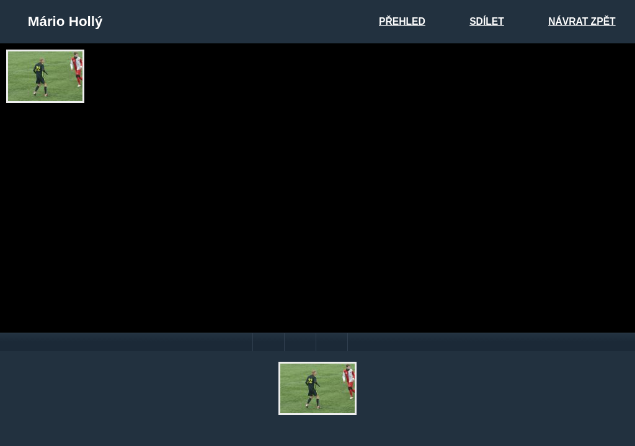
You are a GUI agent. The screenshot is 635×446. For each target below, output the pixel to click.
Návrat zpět (581, 21)
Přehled (402, 21)
